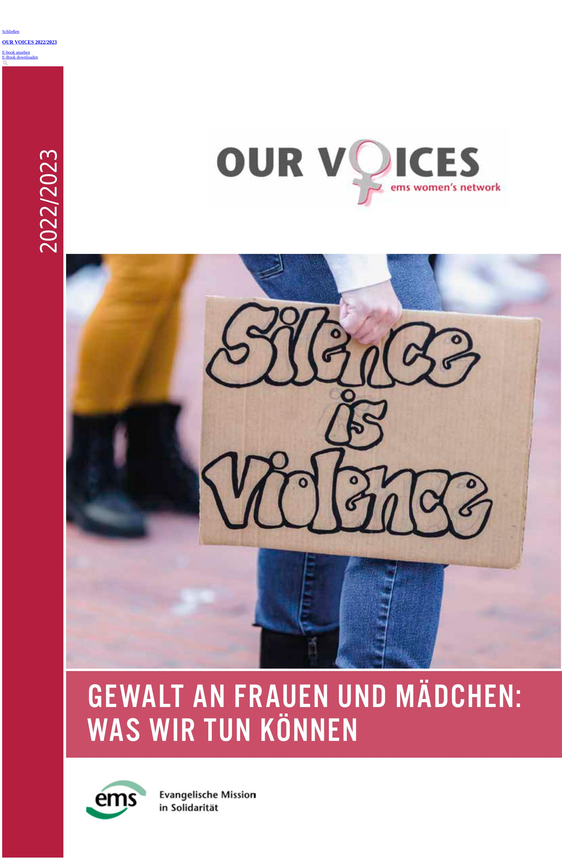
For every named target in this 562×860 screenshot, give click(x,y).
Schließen (10, 31)
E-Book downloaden (20, 57)
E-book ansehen (16, 52)
